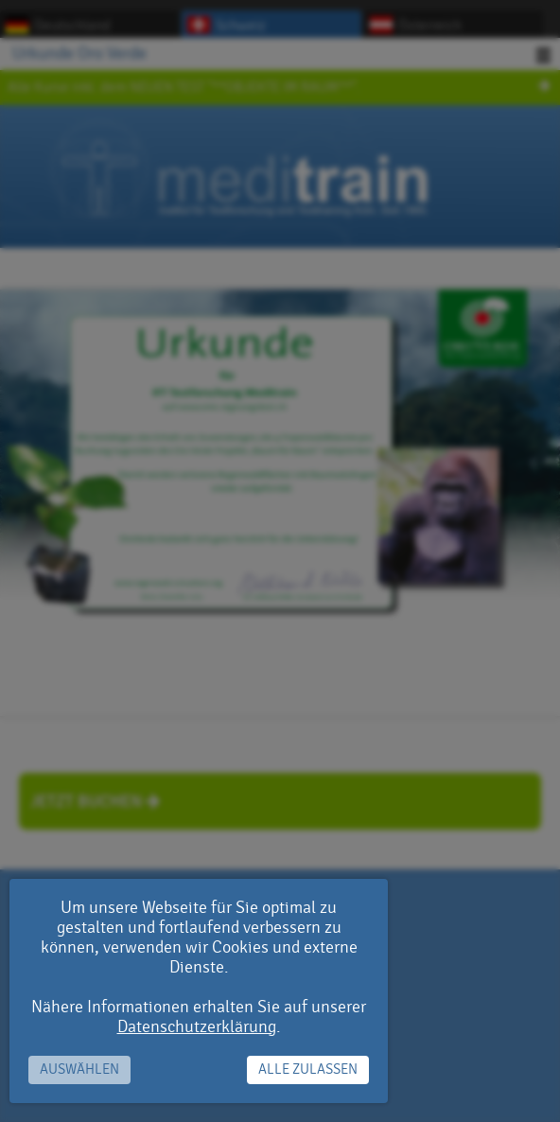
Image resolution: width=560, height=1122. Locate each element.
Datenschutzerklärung (196, 1027)
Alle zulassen (308, 1069)
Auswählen (79, 1069)
